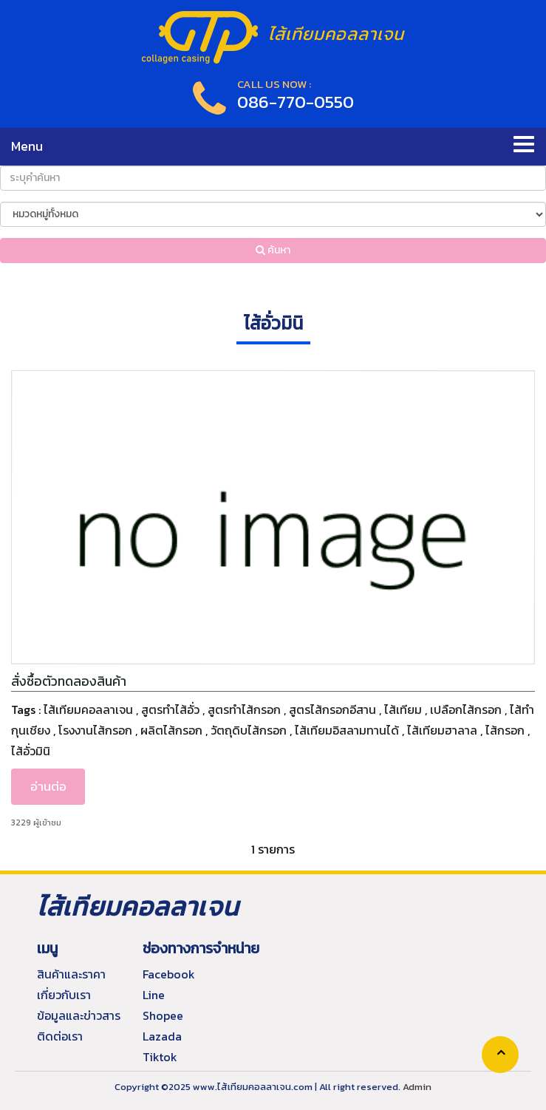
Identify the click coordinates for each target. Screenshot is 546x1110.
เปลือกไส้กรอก (466, 709)
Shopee (163, 1015)
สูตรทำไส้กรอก (244, 709)
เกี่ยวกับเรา (64, 995)
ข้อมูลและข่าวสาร (78, 1015)
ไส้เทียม (403, 709)
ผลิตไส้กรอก (171, 730)
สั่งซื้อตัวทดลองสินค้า (68, 681)
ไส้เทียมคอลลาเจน (88, 709)
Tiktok (160, 1057)
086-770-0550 (295, 102)
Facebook (169, 974)
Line (154, 995)
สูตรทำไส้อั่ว (170, 709)
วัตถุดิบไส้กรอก (249, 730)
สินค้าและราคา (71, 974)
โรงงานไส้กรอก (95, 730)
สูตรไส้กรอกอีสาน (332, 709)
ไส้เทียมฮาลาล (442, 730)
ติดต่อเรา (60, 1036)
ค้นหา (273, 250)
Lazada (162, 1036)
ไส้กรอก (505, 730)
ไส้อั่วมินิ (30, 751)
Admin (417, 1087)
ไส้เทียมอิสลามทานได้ (347, 730)
